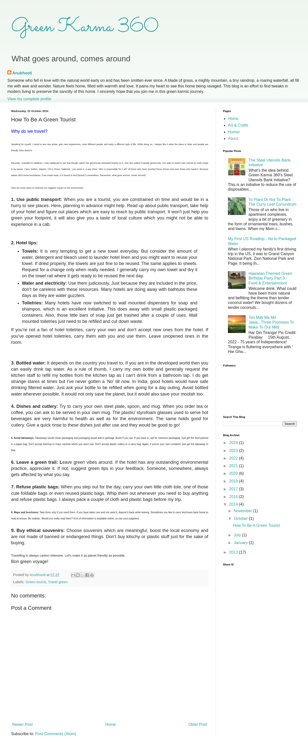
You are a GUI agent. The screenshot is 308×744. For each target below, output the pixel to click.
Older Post (197, 724)
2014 (234, 504)
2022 (234, 458)
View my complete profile (29, 99)
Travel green (58, 582)
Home (110, 724)
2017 (234, 489)
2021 (234, 466)
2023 (234, 450)
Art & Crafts (238, 125)
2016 (234, 497)
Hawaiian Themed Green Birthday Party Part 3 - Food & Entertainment (270, 278)
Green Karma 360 (85, 27)
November (243, 511)
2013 (234, 552)
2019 (234, 481)
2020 (234, 473)
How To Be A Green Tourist (256, 525)
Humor (234, 132)
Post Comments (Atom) (55, 734)
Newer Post (22, 724)
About (233, 138)
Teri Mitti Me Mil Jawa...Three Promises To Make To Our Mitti (271, 322)
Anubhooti (22, 73)
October (241, 518)
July (238, 535)
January (241, 543)
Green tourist (35, 582)
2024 (234, 443)
